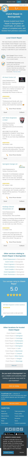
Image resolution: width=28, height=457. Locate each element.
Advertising (4, 413)
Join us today (14, 386)
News (2, 420)
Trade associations (20, 411)
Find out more (17, 71)
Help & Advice (5, 416)
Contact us (4, 418)
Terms (16, 420)
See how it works (14, 403)
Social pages (4, 423)
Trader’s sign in (23, 5)
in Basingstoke (14, 259)
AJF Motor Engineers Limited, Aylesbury (14, 304)
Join (18, 1)
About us (3, 411)
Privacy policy (18, 413)
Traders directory (19, 416)
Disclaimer (17, 418)
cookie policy (6, 448)
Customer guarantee (20, 423)
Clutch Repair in (14, 333)
